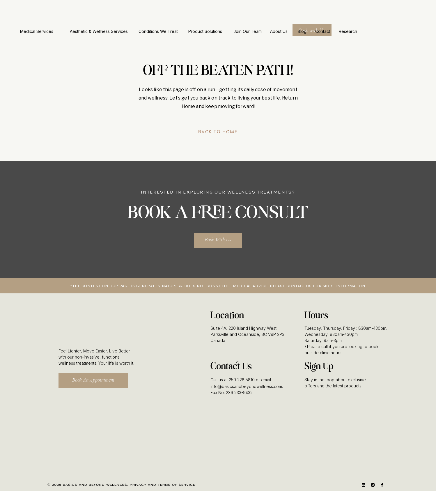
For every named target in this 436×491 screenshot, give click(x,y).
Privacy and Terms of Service (162, 485)
